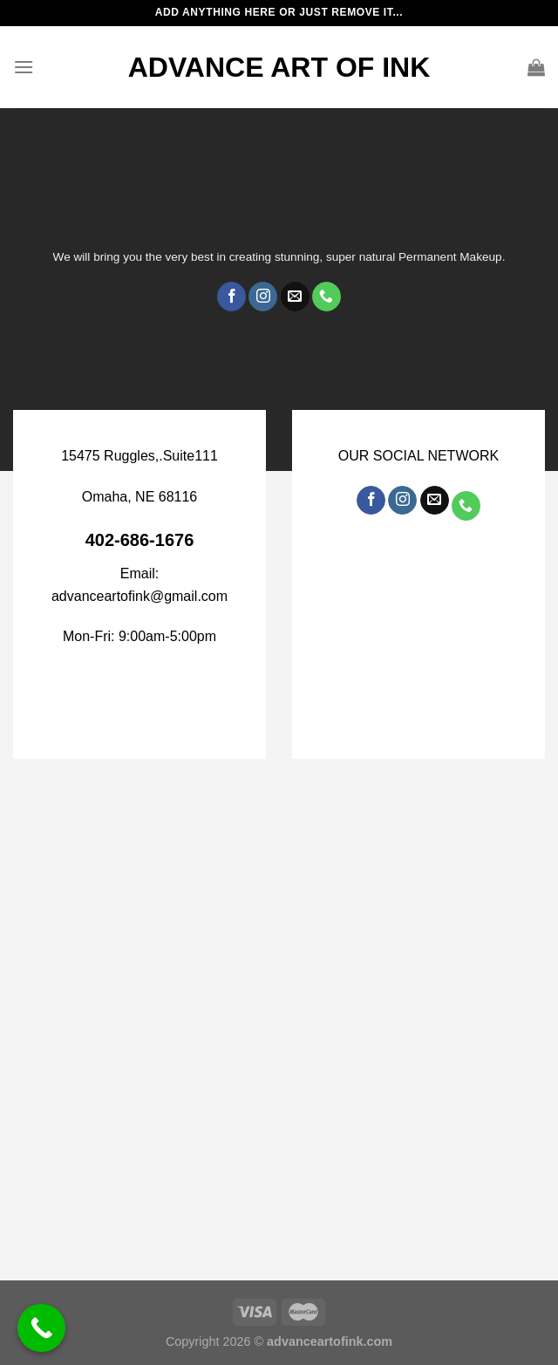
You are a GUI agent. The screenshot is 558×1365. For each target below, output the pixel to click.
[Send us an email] (295, 296)
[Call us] (326, 296)
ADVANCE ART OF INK (279, 67)
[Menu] (23, 66)
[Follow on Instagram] (262, 296)
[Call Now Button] (41, 1328)
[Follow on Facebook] (231, 296)
